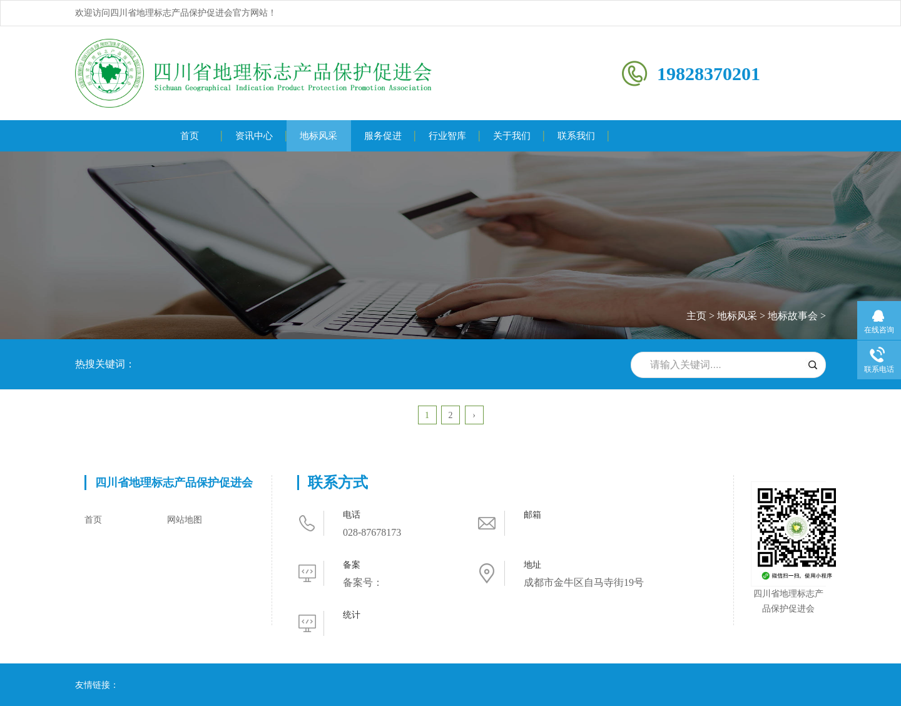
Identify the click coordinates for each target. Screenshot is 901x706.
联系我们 (576, 136)
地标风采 (318, 136)
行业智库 (447, 136)
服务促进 (383, 136)
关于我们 (512, 136)
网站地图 (184, 519)
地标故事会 (793, 315)
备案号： (363, 582)
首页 (189, 136)
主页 (696, 315)
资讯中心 (254, 136)
